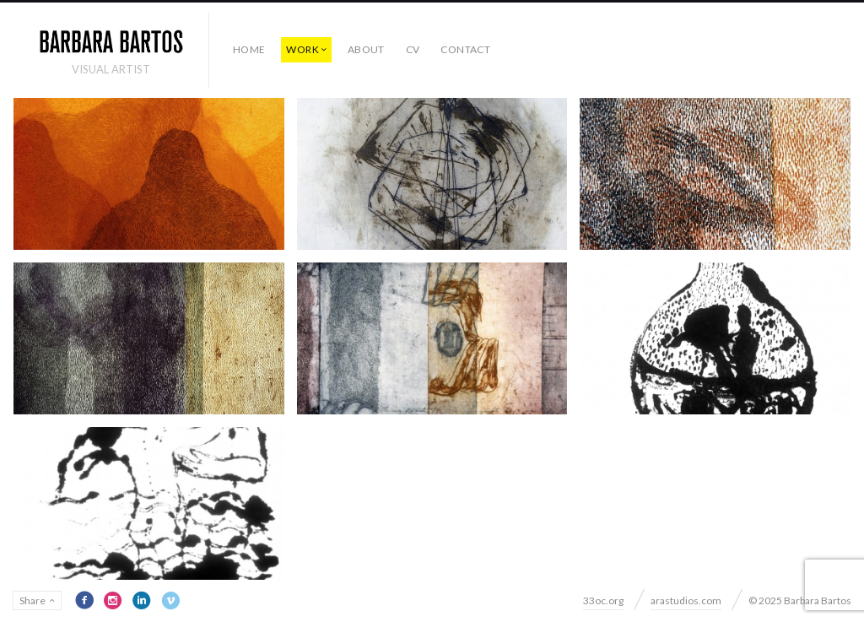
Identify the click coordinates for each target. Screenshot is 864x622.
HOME (249, 49)
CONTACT (465, 49)
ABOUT (366, 49)
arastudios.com (686, 600)
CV (413, 49)
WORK (302, 49)
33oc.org (603, 600)
